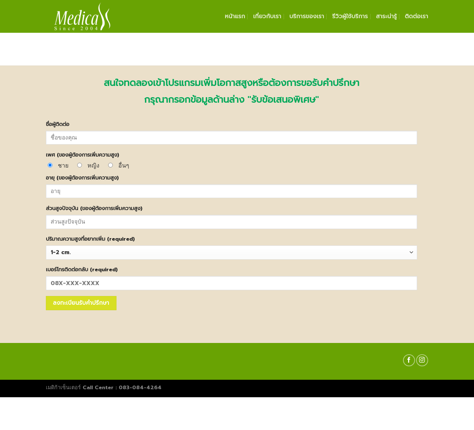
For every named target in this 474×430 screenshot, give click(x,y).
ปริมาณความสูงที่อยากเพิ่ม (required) (90, 239)
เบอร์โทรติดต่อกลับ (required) (82, 269)
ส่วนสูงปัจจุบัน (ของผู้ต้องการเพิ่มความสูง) (94, 208)
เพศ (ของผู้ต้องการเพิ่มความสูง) (82, 155)
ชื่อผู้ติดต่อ (57, 124)
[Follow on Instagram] (422, 360)
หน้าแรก (235, 16)
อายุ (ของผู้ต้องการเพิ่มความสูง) (82, 178)
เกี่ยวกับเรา (267, 16)
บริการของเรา (306, 16)
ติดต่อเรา (416, 16)
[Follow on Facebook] (409, 360)
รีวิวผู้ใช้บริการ (350, 16)
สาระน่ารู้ (386, 16)
